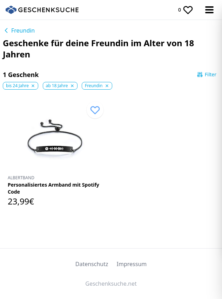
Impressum (132, 264)
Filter (206, 74)
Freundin (19, 30)
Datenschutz (91, 264)
